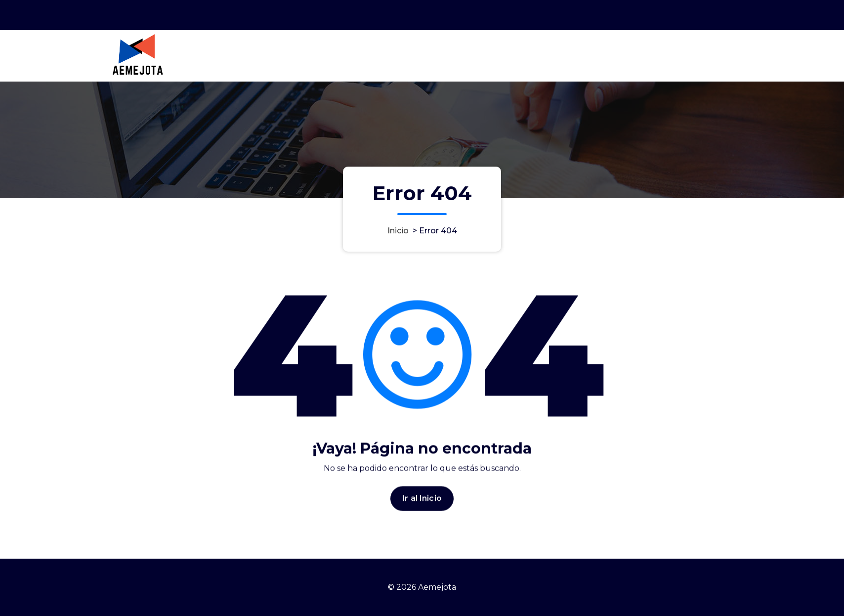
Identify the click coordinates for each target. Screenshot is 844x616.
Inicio (398, 230)
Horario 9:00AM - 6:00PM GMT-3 (611, 14)
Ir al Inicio (422, 503)
